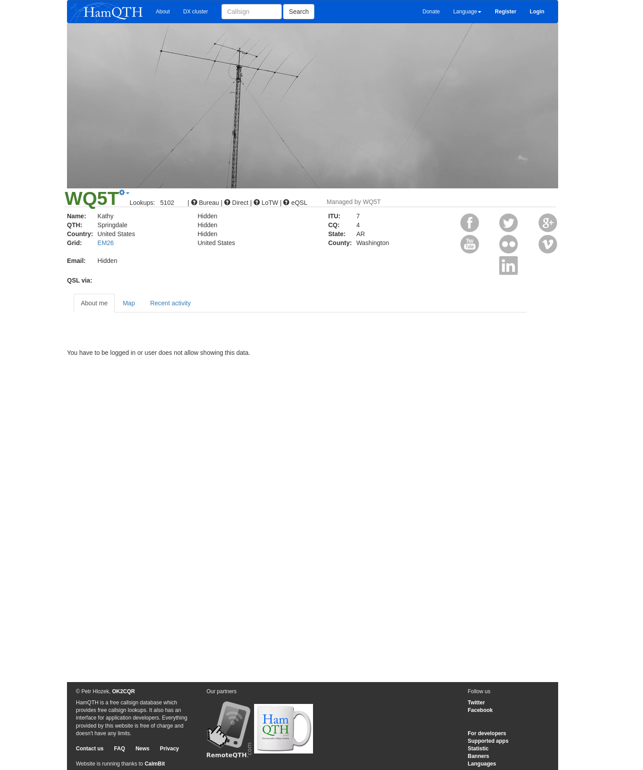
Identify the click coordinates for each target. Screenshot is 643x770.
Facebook (480, 710)
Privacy (169, 748)
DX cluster (195, 11)
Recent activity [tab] (170, 303)
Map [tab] (129, 303)
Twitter (476, 702)
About (163, 11)
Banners (478, 756)
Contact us (90, 748)
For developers (487, 733)
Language (467, 11)
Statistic (478, 748)
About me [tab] (94, 303)
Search (299, 11)
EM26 (105, 242)
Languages (482, 764)
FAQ (119, 748)
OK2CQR (123, 691)
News (142, 748)
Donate (431, 11)
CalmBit (155, 764)
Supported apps (488, 741)
